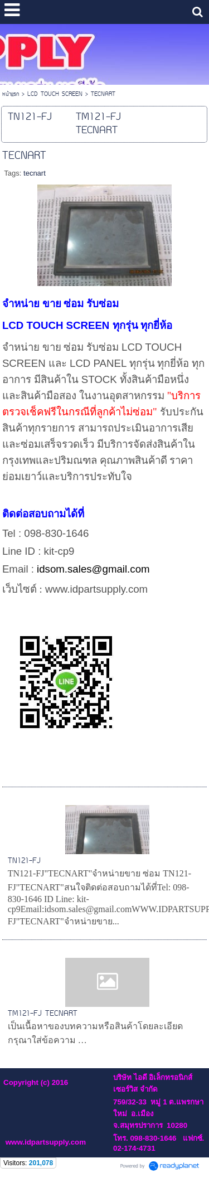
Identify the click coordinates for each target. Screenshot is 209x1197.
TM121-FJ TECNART (42, 1014)
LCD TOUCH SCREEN (54, 94)
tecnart (34, 173)
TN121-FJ (24, 861)
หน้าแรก (10, 94)
